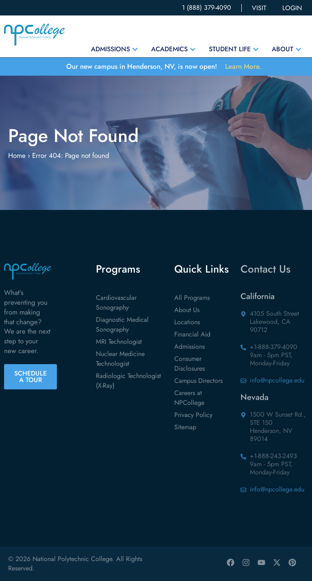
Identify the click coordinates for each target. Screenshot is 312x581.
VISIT (259, 8)
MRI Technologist (119, 341)
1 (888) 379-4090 (206, 7)
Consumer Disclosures (189, 363)
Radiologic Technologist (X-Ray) (128, 380)
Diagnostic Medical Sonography (122, 324)
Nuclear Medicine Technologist (120, 358)
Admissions (189, 346)
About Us (186, 310)
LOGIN (292, 8)
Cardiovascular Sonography (116, 302)
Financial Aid (192, 334)
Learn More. (243, 66)
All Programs (192, 297)
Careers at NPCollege (189, 397)
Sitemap (185, 427)
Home (17, 155)
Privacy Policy (193, 414)
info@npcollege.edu (277, 380)
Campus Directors (198, 380)
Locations (187, 322)
